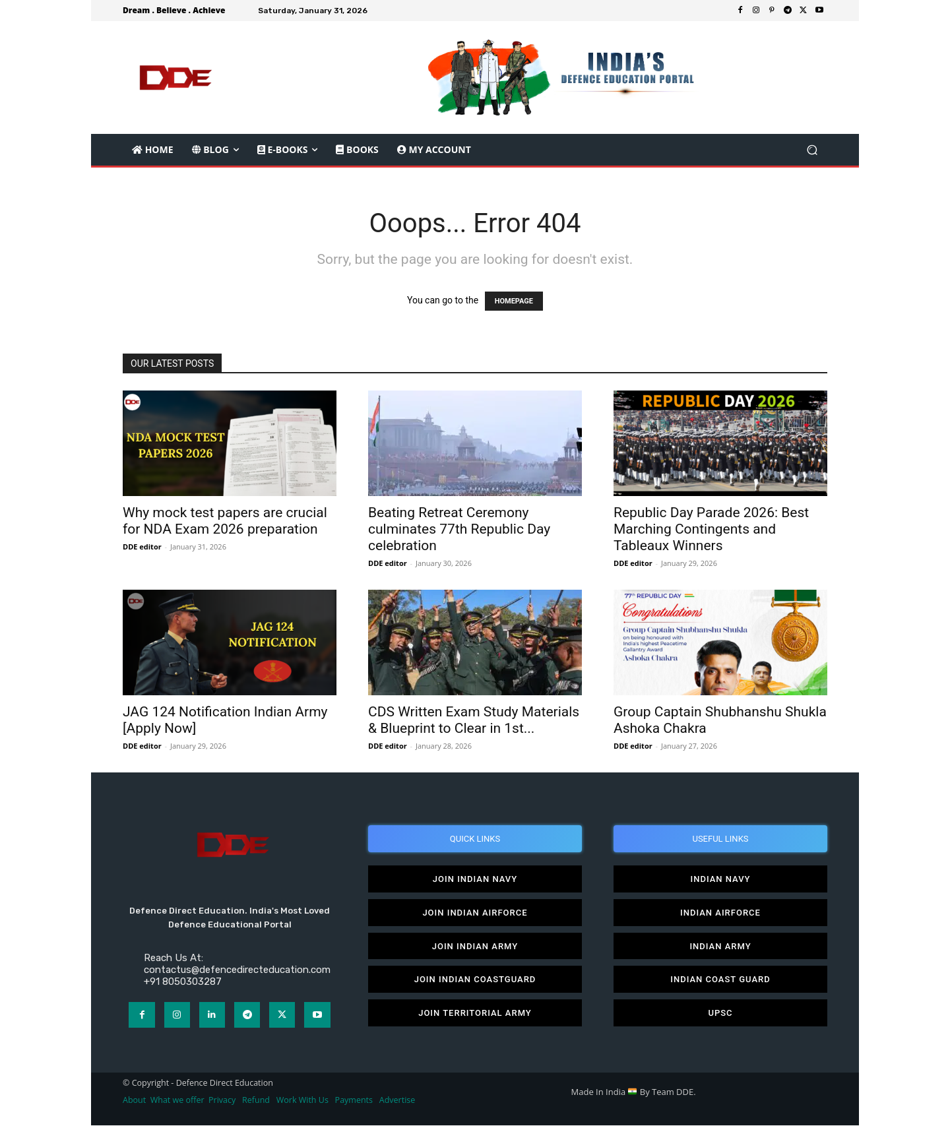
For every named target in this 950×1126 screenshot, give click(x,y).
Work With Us (302, 1100)
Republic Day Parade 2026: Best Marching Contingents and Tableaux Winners (711, 529)
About (134, 1100)
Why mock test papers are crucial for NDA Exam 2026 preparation (225, 521)
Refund (256, 1100)
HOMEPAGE (514, 301)
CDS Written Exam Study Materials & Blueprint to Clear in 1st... (473, 720)
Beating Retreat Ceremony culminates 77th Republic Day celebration (459, 529)
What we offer (177, 1100)
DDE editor (142, 546)
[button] (811, 150)
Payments (354, 1100)
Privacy (223, 1100)
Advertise (397, 1100)
